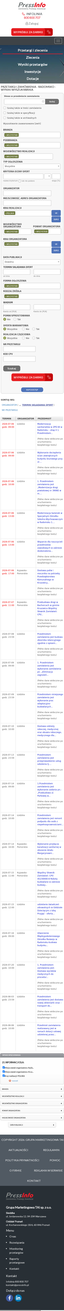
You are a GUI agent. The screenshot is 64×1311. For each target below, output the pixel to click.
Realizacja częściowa (16, 334)
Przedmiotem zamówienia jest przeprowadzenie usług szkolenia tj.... (49, 759)
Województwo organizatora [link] (14, 1103)
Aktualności (18, 1150)
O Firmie (16, 1170)
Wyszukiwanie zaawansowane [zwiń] (22, 123)
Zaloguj (32, 23)
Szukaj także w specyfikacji (19, 113)
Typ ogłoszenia (13, 162)
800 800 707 (32, 17)
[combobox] (32, 135)
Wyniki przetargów (32, 64)
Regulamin (51, 1150)
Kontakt (14, 1268)
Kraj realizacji (12, 208)
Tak (17, 319)
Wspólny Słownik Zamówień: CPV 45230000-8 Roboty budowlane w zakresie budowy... (48, 878)
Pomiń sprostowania (16, 316)
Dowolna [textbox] (9, 262)
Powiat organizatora (46, 226)
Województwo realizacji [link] (13, 1096)
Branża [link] (5, 1089)
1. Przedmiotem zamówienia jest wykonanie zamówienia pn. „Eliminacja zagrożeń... (49, 668)
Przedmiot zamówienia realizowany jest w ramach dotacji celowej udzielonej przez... (49, 1030)
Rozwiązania (16, 1242)
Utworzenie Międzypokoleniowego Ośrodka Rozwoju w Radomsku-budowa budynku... (48, 939)
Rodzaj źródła (12, 291)
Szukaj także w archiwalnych (19, 118)
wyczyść (15, 1081)
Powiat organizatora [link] (11, 1111)
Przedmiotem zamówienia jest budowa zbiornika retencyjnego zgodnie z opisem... (50, 638)
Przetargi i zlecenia (32, 50)
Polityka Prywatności (22, 1160)
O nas (12, 1236)
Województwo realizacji (19, 151)
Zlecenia (32, 57)
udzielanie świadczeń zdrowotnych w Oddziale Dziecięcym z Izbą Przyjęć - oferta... (49, 909)
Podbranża (10, 140)
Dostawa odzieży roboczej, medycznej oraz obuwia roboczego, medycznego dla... (49, 731)
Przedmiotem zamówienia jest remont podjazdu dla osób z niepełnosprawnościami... (50, 820)
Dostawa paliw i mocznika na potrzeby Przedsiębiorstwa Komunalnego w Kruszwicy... (48, 576)
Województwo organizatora (12, 225)
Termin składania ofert (37, 405)
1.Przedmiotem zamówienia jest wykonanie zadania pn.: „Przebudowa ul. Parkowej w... (49, 789)
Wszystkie (10, 329)
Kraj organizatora (15, 239)
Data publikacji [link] (16, 1125)
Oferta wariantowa (15, 325)
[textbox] (20, 135)
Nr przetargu (11, 344)
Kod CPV (8, 354)
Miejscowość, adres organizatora (24, 198)
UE (56, 213)
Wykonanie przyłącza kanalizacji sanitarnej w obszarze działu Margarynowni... (49, 848)
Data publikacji (12, 257)
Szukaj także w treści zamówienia (22, 108)
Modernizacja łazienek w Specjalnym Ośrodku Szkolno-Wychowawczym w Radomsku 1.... (50, 518)
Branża (7, 130)
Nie (7, 319)
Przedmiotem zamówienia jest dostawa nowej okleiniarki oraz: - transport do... (50, 1001)
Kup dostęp (32, 390)
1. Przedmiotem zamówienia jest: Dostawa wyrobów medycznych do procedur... (46, 971)
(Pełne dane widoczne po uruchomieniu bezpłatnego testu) (50, 442)
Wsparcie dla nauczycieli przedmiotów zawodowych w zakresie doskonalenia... (50, 546)
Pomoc (55, 1160)
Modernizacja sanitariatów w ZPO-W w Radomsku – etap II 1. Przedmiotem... (49, 428)
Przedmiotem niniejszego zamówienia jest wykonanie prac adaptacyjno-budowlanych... (50, 700)
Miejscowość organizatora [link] (14, 1118)
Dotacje (33, 78)
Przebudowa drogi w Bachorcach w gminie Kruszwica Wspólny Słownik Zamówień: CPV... (48, 608)
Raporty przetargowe (17, 1260)
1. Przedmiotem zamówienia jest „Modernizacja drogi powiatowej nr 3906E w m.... (49, 487)
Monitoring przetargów (16, 1250)
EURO (56, 219)
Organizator (11, 188)
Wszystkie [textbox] (10, 166)
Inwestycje (32, 71)
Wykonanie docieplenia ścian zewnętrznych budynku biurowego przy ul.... (50, 457)
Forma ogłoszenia (14, 281)
